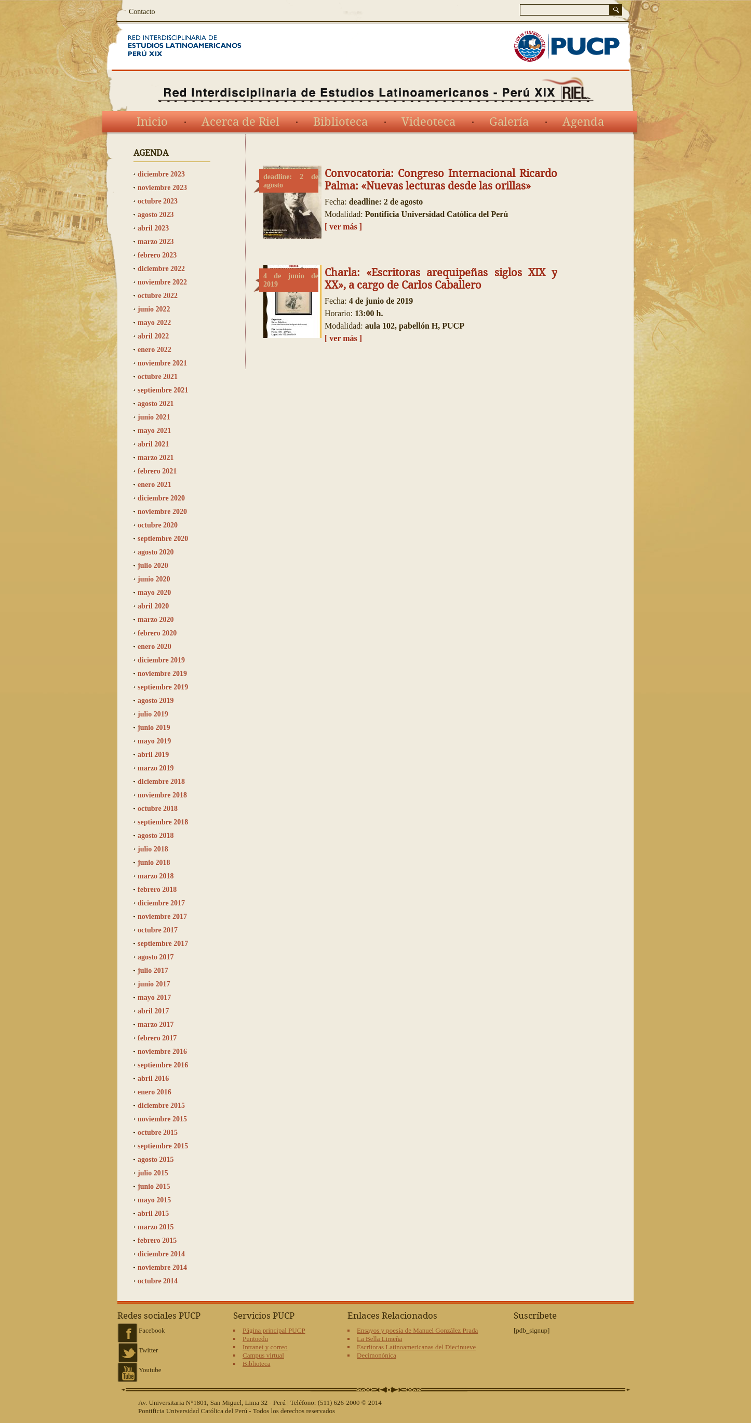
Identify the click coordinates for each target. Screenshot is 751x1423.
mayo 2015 (154, 1200)
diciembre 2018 (161, 781)
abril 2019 (153, 754)
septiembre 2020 (163, 539)
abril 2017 (153, 1011)
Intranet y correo (265, 1347)
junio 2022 (154, 309)
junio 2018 (154, 862)
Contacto (142, 12)
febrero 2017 (157, 1038)
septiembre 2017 (163, 943)
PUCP (567, 46)
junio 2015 (154, 1186)
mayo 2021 (154, 431)
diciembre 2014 (161, 1254)
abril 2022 (153, 336)
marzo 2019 (156, 768)
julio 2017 (153, 970)
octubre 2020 (158, 525)
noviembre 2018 (162, 795)
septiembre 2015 (163, 1146)
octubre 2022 (158, 296)
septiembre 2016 (163, 1065)
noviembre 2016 (162, 1051)
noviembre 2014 (162, 1267)
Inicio (152, 122)
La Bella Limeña (379, 1339)
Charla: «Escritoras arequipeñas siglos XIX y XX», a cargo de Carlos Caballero (441, 278)
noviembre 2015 (162, 1119)
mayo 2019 (154, 741)
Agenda (583, 122)
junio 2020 (154, 579)
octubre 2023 (158, 201)
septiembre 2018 (163, 822)
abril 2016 (153, 1078)
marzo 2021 (156, 458)
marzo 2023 (156, 242)
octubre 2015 (158, 1132)
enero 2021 (154, 485)
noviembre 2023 (162, 188)
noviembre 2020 (162, 512)
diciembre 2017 (161, 903)
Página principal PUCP (274, 1330)
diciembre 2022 (161, 269)
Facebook (152, 1330)
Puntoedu (255, 1339)
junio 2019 (154, 727)
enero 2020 (154, 646)
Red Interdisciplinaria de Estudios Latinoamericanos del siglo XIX (198, 46)
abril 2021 (153, 444)
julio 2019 (153, 714)
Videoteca (428, 122)
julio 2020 (153, 566)
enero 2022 (154, 350)
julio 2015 (153, 1173)
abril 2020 (153, 606)
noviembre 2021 (162, 363)
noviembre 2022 (162, 282)
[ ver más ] (343, 226)
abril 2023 (153, 228)
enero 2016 (154, 1092)
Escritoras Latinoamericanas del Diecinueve (416, 1347)
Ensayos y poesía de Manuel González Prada (417, 1330)
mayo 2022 (154, 323)
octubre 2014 (158, 1281)
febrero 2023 (157, 255)
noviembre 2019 (162, 673)
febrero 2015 (157, 1240)
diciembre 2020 (161, 498)
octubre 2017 (158, 930)
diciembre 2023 (161, 174)
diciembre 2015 (161, 1105)
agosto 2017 (156, 957)
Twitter (148, 1350)
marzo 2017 (156, 1024)
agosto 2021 (156, 404)
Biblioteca (340, 122)
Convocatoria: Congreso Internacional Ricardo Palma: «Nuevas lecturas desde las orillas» (441, 179)
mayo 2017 (154, 997)
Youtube (150, 1370)
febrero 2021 (157, 471)
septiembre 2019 (163, 687)
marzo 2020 (156, 620)
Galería (509, 122)
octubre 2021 (158, 377)
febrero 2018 (157, 889)
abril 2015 (153, 1213)
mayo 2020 (154, 593)
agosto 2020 (156, 552)
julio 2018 (153, 849)
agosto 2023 (156, 215)
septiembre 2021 (163, 390)
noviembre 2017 (162, 916)
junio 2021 (154, 417)
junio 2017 (154, 984)
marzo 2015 (156, 1227)
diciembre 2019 (161, 660)
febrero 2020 (157, 633)
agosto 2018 (156, 835)
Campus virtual (263, 1355)
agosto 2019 (156, 700)
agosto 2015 (156, 1159)
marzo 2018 (156, 876)
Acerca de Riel (240, 122)
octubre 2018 (158, 808)
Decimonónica (376, 1355)
